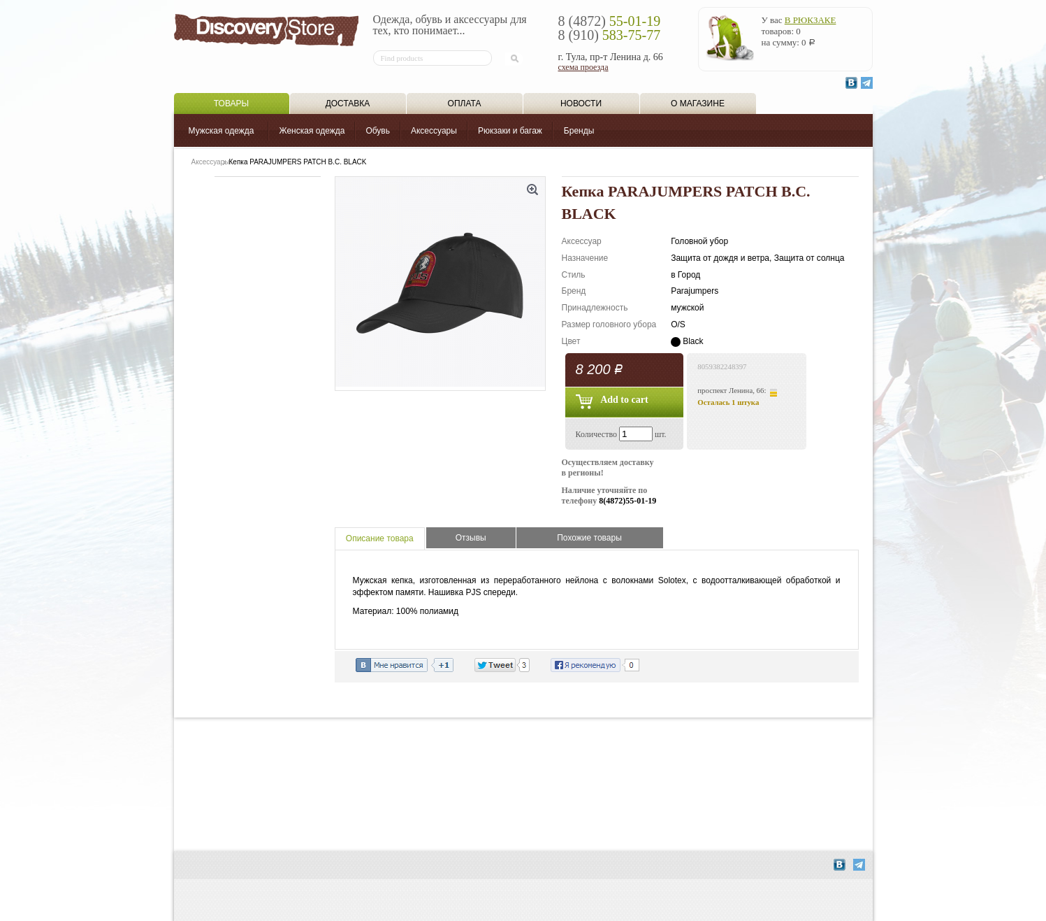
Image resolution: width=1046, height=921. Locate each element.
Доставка (348, 103)
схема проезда (583, 67)
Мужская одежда (221, 131)
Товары (231, 103)
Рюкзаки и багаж (510, 131)
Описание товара (380, 538)
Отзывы (471, 538)
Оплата (464, 103)
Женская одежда (311, 131)
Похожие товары (589, 538)
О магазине (698, 103)
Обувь (377, 131)
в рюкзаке (810, 20)
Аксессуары (434, 131)
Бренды (579, 131)
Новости (581, 103)
